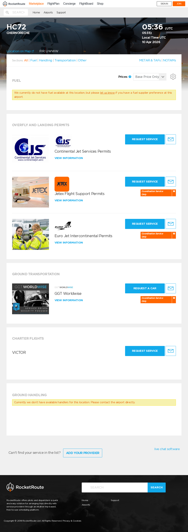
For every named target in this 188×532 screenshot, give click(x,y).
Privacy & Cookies (72, 520)
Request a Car (144, 288)
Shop (100, 3)
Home (36, 12)
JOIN (179, 3)
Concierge (69, 3)
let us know (107, 92)
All (26, 60)
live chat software (167, 449)
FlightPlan (53, 3)
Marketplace (36, 3)
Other (82, 60)
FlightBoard (86, 3)
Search (157, 487)
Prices (124, 77)
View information (69, 158)
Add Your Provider (82, 453)
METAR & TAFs (150, 60)
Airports (48, 12)
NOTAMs (169, 60)
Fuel (33, 60)
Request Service (145, 139)
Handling (45, 60)
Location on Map (20, 51)
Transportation (65, 60)
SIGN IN (164, 3)
